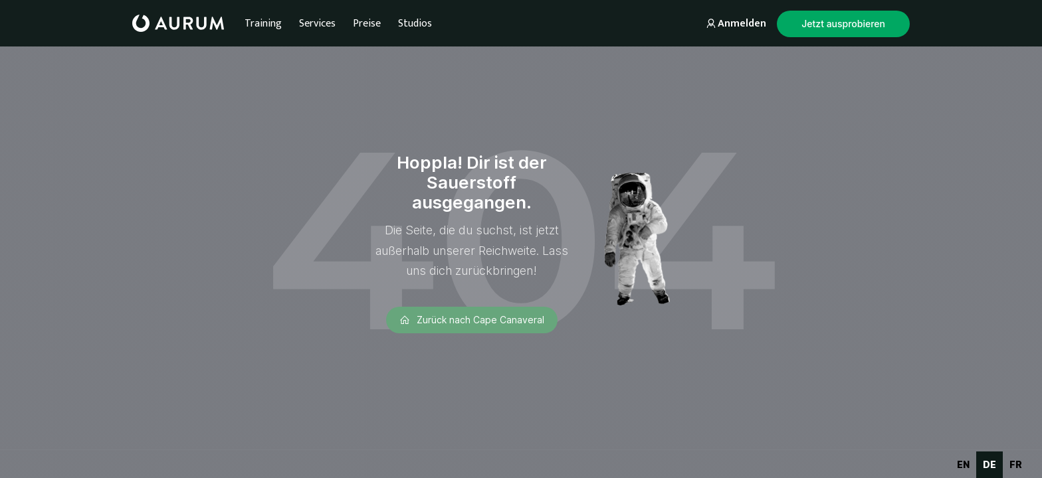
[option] (963, 464)
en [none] (963, 464)
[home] (178, 23)
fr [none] (1015, 464)
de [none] (989, 464)
